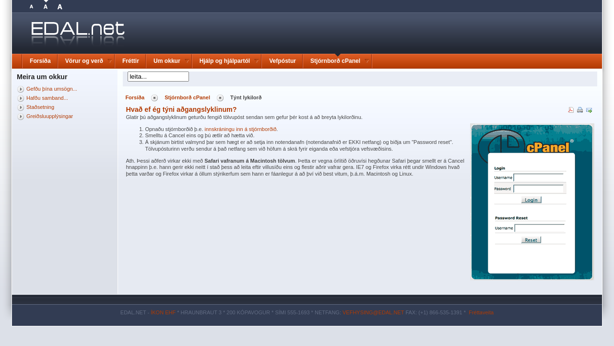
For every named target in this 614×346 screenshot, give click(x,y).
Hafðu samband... (47, 98)
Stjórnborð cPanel (187, 97)
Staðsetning (40, 107)
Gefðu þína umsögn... (51, 89)
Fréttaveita (481, 312)
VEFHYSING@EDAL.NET (373, 312)
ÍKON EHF (163, 312)
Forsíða (134, 97)
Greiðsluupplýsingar (49, 116)
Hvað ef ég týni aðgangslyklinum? (181, 109)
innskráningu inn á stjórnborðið (241, 129)
